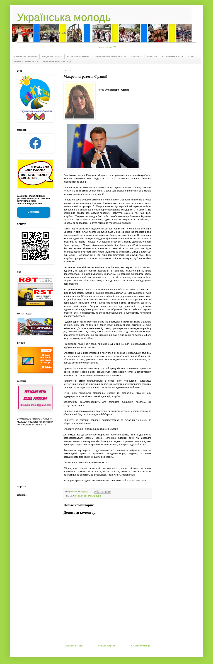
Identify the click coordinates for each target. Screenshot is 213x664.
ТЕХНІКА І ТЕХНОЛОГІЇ (26, 61)
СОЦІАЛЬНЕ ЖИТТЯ (172, 56)
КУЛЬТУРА (152, 56)
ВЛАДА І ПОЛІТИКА (52, 56)
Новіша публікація (73, 645)
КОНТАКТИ (136, 56)
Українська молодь (64, 17)
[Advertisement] (107, 617)
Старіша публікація (140, 645)
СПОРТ (192, 56)
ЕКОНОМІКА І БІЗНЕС (78, 56)
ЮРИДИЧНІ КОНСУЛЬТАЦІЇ (57, 61)
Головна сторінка (106, 645)
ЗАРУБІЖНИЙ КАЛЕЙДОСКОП (110, 56)
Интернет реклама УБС (106, 47)
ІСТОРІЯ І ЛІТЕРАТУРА (25, 56)
